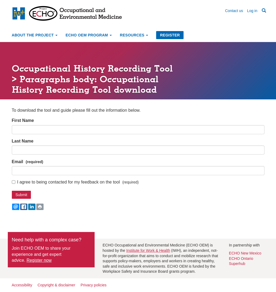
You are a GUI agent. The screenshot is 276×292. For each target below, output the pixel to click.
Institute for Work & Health (148, 250)
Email (17, 161)
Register (170, 35)
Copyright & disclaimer (56, 285)
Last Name (23, 141)
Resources (134, 35)
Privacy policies (93, 285)
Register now (39, 260)
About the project (35, 35)
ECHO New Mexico (245, 253)
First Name (23, 120)
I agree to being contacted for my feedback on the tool (66, 182)
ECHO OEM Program (89, 35)
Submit (21, 195)
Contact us (234, 11)
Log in (252, 11)
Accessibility (22, 285)
